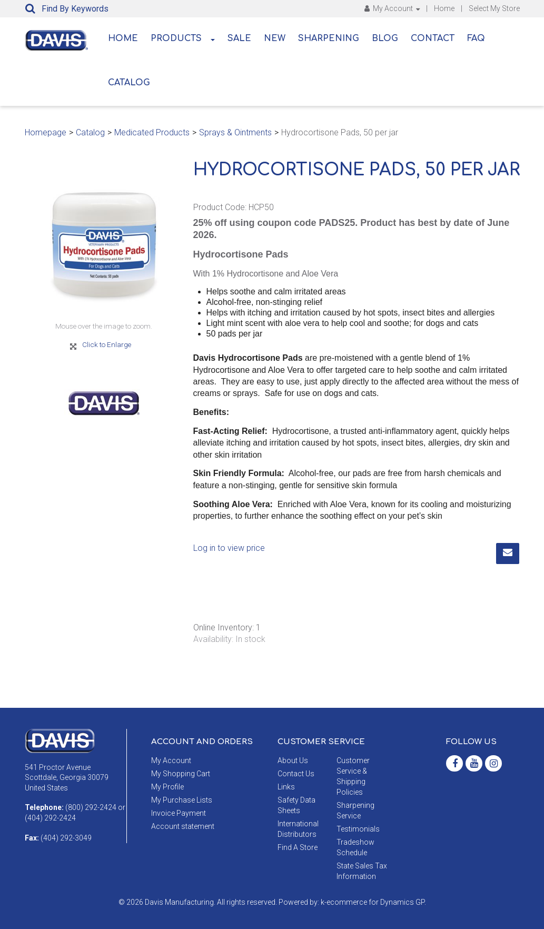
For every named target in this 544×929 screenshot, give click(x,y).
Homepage (45, 132)
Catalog (129, 82)
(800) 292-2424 (90, 807)
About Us (293, 760)
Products (183, 38)
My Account (392, 8)
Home (444, 8)
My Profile (167, 787)
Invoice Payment (178, 813)
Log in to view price (229, 548)
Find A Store (298, 847)
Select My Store (494, 8)
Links (286, 787)
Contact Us (296, 773)
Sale (239, 38)
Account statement (182, 826)
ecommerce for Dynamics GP (375, 902)
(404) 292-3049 (66, 838)
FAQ (476, 38)
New (274, 38)
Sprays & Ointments (235, 132)
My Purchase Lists (181, 800)
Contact (432, 38)
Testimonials (358, 829)
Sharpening (328, 38)
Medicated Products (152, 132)
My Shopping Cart (180, 773)
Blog (385, 38)
